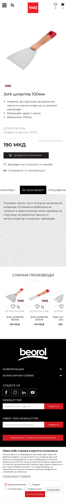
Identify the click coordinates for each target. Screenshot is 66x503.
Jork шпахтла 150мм (14, 318)
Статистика (15, 489)
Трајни (36, 484)
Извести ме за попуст (50, 140)
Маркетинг (35, 489)
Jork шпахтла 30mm (39, 318)
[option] (33, 48)
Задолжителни (17, 484)
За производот (33, 190)
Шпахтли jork (15, 128)
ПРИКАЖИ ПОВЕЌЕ (17, 476)
